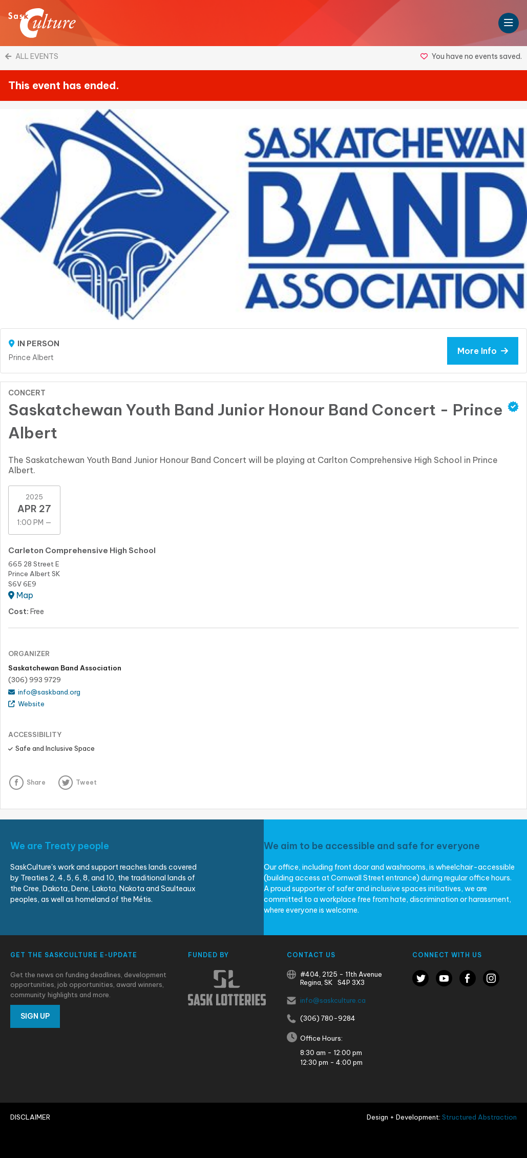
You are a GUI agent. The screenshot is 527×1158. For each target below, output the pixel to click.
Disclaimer (30, 1117)
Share (36, 782)
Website (26, 704)
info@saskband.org (44, 692)
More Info (482, 351)
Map (20, 595)
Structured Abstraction (479, 1117)
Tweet (86, 782)
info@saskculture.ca (333, 1000)
